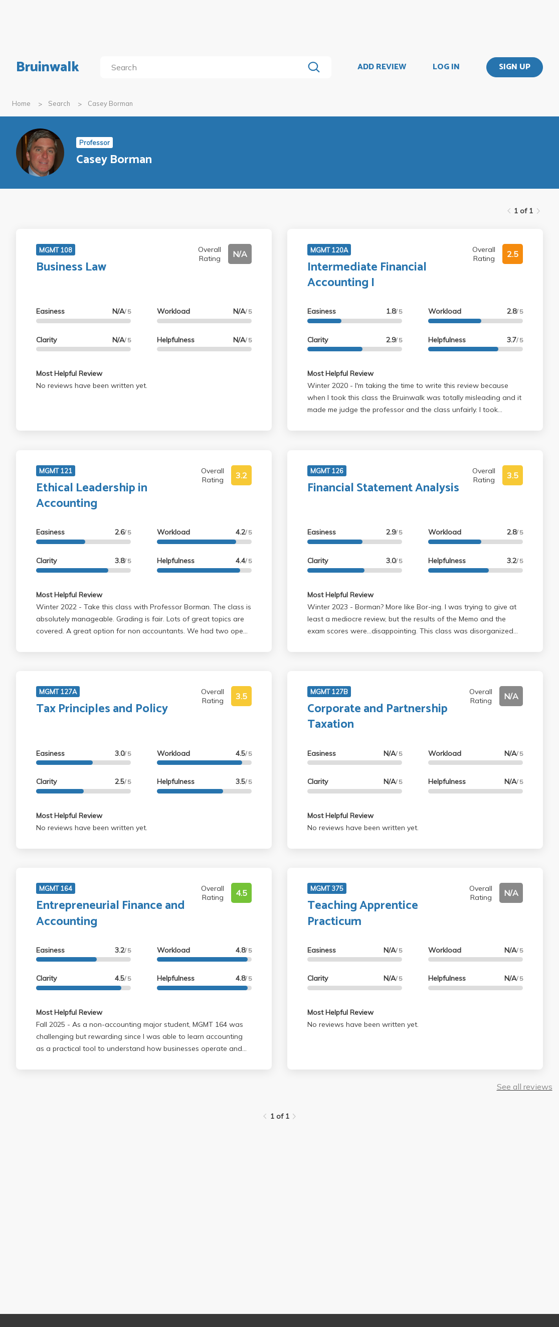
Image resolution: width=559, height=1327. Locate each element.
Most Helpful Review (69, 373)
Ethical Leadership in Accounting (91, 495)
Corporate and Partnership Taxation (377, 716)
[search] (204, 67)
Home (21, 103)
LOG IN (446, 67)
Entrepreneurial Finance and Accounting (110, 913)
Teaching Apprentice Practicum (362, 913)
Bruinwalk (47, 67)
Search (59, 103)
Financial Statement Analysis (383, 488)
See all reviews (524, 1087)
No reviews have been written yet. (91, 385)
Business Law (71, 267)
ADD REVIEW (381, 67)
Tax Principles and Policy (102, 709)
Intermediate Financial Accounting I (367, 275)
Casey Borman (110, 103)
